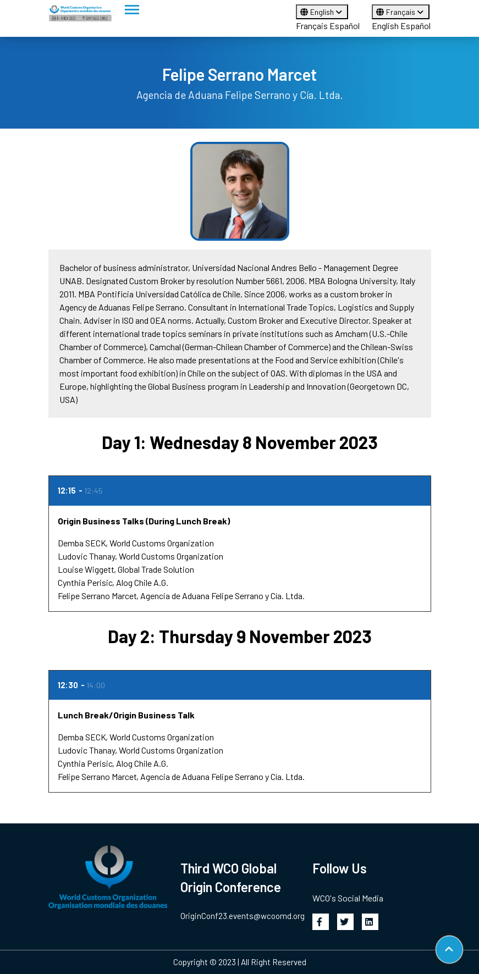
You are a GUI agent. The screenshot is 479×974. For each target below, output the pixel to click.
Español (344, 25)
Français (312, 25)
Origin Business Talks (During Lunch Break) (144, 521)
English (322, 11)
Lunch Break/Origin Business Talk (126, 715)
